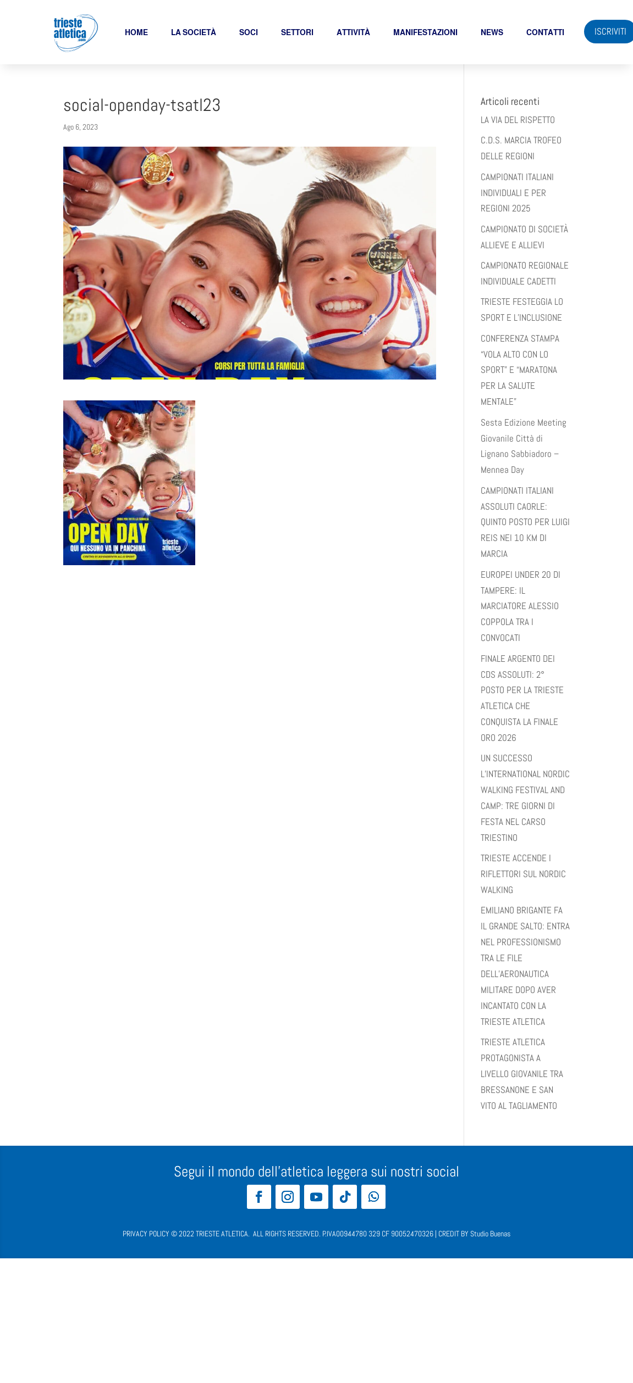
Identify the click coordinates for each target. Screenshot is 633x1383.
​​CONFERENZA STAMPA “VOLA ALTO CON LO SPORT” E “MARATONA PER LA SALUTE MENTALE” (520, 370)
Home (136, 32)
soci (248, 32)
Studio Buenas (490, 1234)
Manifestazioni (425, 32)
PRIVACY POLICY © (150, 1234)
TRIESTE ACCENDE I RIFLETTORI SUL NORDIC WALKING (523, 874)
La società (193, 32)
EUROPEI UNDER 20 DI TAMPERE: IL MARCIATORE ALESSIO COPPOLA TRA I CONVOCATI (520, 606)
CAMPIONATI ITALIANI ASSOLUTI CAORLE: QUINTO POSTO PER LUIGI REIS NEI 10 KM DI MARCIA (525, 522)
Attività (353, 32)
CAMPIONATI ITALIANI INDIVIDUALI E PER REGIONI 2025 (517, 193)
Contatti (545, 32)
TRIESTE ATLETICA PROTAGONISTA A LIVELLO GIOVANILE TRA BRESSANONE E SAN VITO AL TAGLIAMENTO (522, 1074)
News (492, 32)
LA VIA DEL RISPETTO (518, 120)
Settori (297, 32)
